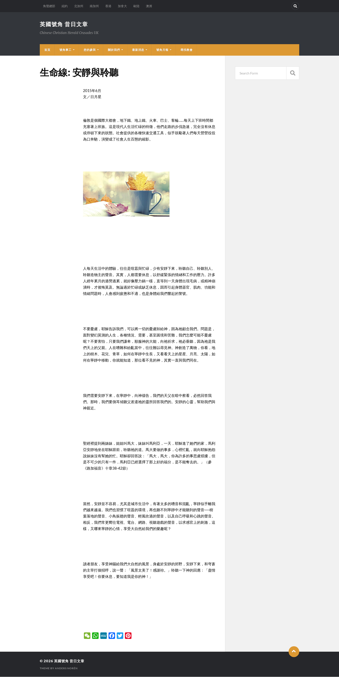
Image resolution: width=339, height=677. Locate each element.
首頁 (47, 50)
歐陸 (136, 6)
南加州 (94, 6)
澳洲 (149, 6)
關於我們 (114, 50)
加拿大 (122, 6)
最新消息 (138, 50)
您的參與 (90, 50)
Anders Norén (66, 668)
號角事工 (65, 50)
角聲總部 (49, 6)
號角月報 (162, 50)
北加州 (78, 6)
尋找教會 (187, 50)
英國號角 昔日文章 (65, 24)
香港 (108, 6)
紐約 (65, 6)
